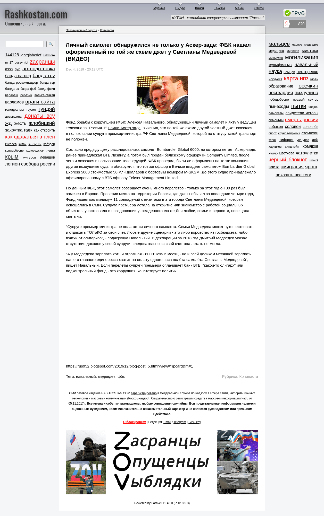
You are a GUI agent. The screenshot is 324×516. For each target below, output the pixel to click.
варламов (14, 102)
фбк (121, 376)
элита (274, 167)
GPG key (194, 422)
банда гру (44, 75)
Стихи (259, 8)
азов (9, 69)
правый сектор (305, 99)
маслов (297, 44)
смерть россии (301, 119)
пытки (298, 106)
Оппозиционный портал (81, 30)
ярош (311, 166)
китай (23, 144)
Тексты (219, 8)
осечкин (308, 86)
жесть (20, 123)
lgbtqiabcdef (30, 55)
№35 (245, 398)
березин (26, 95)
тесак (272, 140)
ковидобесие (14, 150)
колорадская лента (40, 150)
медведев (106, 376)
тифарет (286, 140)
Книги (199, 8)
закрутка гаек (18, 130)
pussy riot (21, 62)
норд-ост (275, 79)
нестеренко (308, 71)
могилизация (301, 57)
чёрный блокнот (288, 159)
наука (275, 71)
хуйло (273, 153)
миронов (293, 51)
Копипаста (107, 30)
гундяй (46, 109)
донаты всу (39, 116)
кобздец (49, 144)
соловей (293, 126)
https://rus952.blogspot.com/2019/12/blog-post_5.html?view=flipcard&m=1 (129, 366)
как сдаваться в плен (30, 136)
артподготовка (38, 68)
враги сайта (40, 101)
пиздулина (306, 92)
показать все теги (293, 174)
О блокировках (134, 422)
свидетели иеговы (302, 113)
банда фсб (28, 89)
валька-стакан (45, 95)
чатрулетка (307, 153)
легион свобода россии (30, 164)
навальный (86, 376)
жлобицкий (42, 123)
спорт (273, 133)
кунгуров (29, 157)
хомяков (310, 146)
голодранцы (14, 109)
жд (8, 123)
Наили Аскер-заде (124, 128)
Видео (180, 8)
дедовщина (13, 116)
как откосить (44, 130)
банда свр (47, 82)
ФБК (121, 122)
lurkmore (49, 55)
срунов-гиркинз (289, 133)
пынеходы (279, 106)
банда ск (12, 89)
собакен (276, 126)
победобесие (279, 99)
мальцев (279, 44)
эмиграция (292, 166)
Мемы (239, 8)
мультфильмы (280, 65)
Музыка (159, 8)
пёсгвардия (281, 92)
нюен (314, 79)
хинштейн (292, 146)
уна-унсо (303, 140)
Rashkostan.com (36, 13)
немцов (289, 72)
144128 (12, 55)
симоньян (276, 120)
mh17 (9, 62)
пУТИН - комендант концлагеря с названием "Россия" (218, 18)
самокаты (276, 113)
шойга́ (314, 160)
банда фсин (46, 89)
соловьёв (310, 127)
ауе (17, 69)
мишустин (276, 58)
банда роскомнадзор (21, 82)
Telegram (179, 422)
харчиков (275, 146)
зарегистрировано (144, 393)
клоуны (34, 144)
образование (281, 86)
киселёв (10, 144)
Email (167, 422)
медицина (276, 51)
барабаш (11, 95)
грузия (31, 109)
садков (313, 107)
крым (12, 157)
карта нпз (296, 78)
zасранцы (42, 62)
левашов (47, 157)
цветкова (286, 153)
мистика (310, 50)
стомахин (310, 133)
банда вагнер (18, 76)
